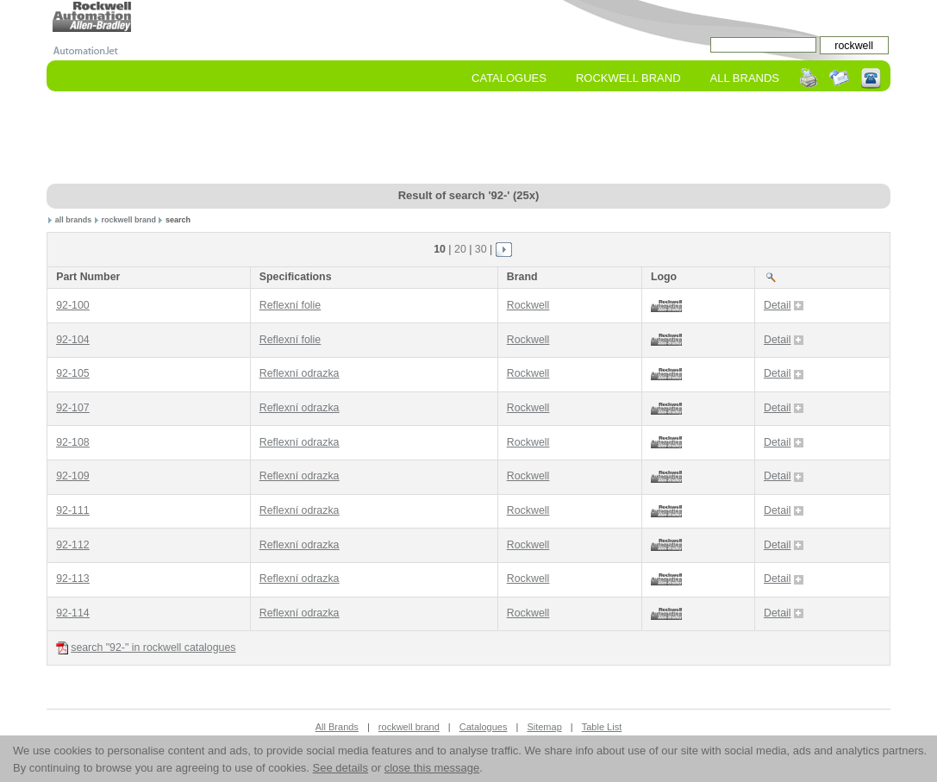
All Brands (744, 78)
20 (460, 249)
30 (481, 249)
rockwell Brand (628, 78)
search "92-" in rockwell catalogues (145, 647)
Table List (602, 727)
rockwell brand (128, 220)
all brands (73, 220)
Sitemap (544, 727)
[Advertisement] (468, 139)
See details (340, 767)
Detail (783, 305)
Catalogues (509, 78)
